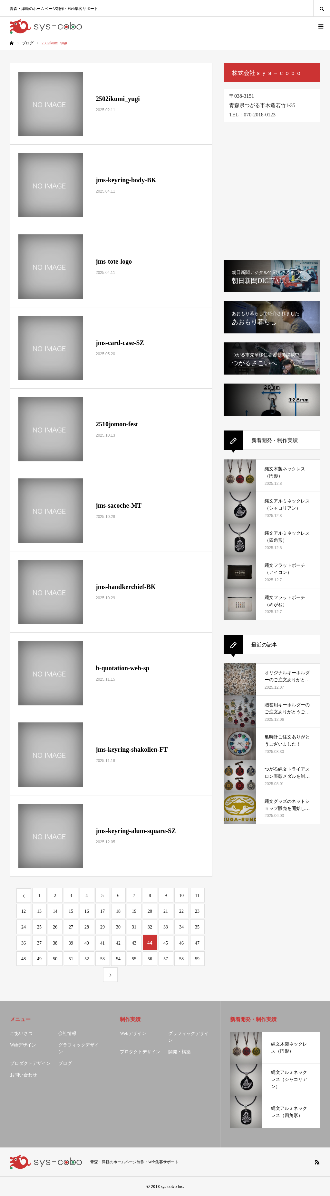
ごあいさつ (21, 1033)
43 (134, 943)
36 (23, 943)
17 (102, 911)
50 (55, 958)
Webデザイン (23, 1045)
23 (197, 911)
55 (134, 958)
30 (118, 927)
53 (102, 958)
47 (197, 943)
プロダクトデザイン (30, 1063)
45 (165, 943)
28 (86, 927)
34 (181, 927)
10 (181, 895)
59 (197, 958)
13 (39, 911)
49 (39, 958)
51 (71, 958)
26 (55, 927)
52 (86, 958)
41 (102, 943)
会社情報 (67, 1033)
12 (23, 911)
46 (181, 943)
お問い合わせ (23, 1075)
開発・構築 (179, 1051)
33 (165, 927)
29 (102, 927)
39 (71, 943)
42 (118, 943)
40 (86, 943)
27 (71, 927)
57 (165, 958)
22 (181, 911)
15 (71, 911)
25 (39, 927)
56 (150, 958)
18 (118, 911)
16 (86, 911)
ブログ (65, 1063)
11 (197, 895)
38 (55, 943)
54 (118, 958)
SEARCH (321, 8)
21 (165, 911)
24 (23, 927)
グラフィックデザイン (78, 1048)
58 (181, 958)
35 (197, 927)
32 (150, 927)
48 (23, 958)
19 (134, 911)
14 (55, 911)
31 (134, 927)
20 (150, 911)
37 (39, 943)
